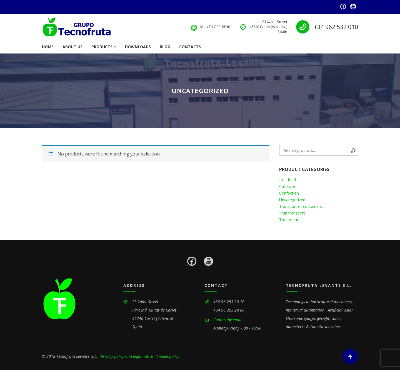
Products (101, 46)
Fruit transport (292, 213)
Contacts (190, 46)
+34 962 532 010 (336, 27)
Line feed (287, 179)
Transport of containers (300, 206)
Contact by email (227, 319)
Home (48, 46)
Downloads (138, 46)
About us (72, 46)
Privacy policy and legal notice (127, 356)
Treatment (288, 219)
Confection (289, 193)
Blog (165, 46)
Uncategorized (292, 199)
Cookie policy (167, 356)
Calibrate (287, 186)
